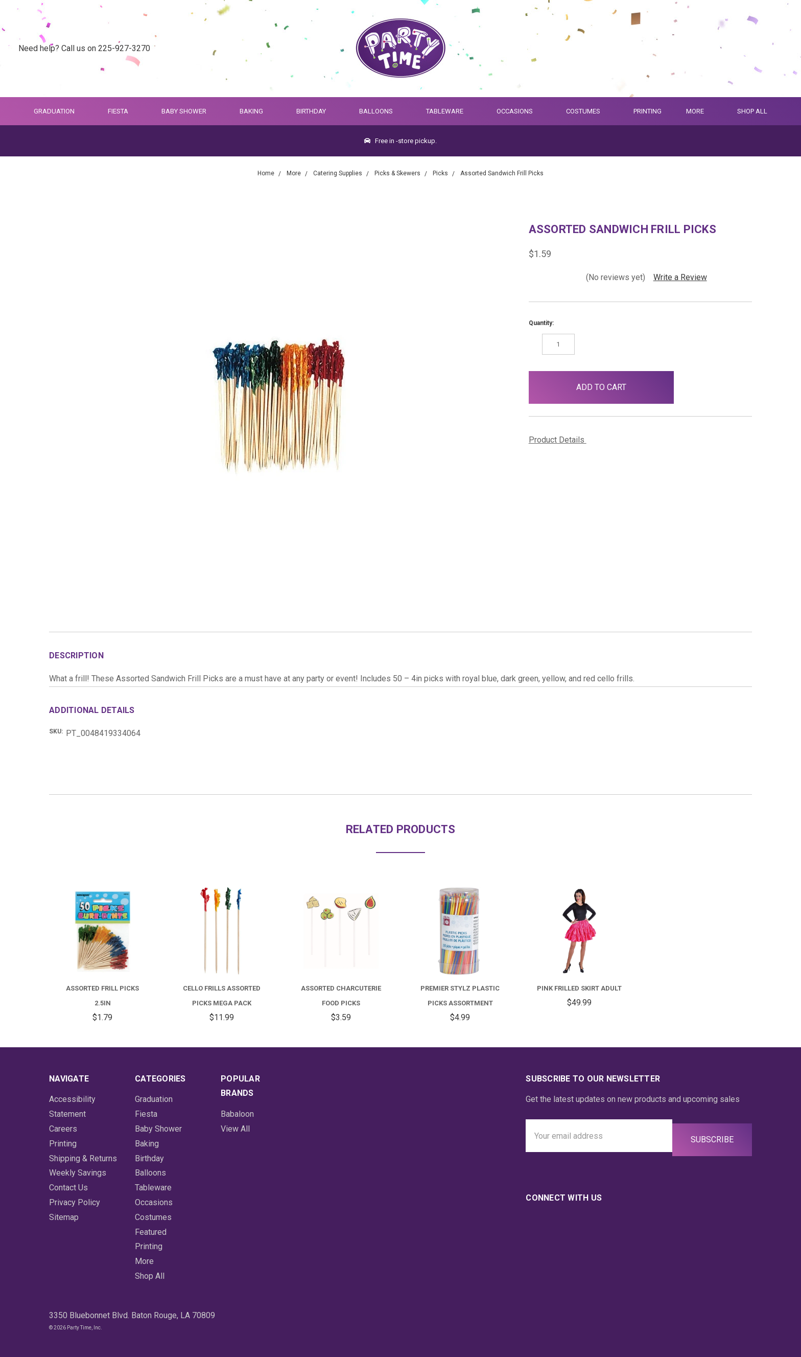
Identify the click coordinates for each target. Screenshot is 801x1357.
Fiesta (122, 111)
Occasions (519, 111)
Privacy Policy (74, 1202)
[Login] (752, 48)
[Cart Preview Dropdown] (777, 48)
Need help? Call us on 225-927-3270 (84, 48)
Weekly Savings (77, 1173)
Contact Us (68, 1187)
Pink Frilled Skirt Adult (579, 988)
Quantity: (541, 323)
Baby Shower (188, 111)
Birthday (315, 111)
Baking (256, 111)
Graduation (58, 111)
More (693, 111)
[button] (690, 387)
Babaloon (237, 1114)
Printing (647, 111)
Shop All (752, 111)
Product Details (560, 440)
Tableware (449, 111)
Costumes (587, 111)
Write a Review (680, 277)
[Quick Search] (727, 48)
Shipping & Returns (83, 1158)
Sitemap (64, 1217)
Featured (151, 1232)
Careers (63, 1129)
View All (235, 1129)
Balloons (380, 111)
